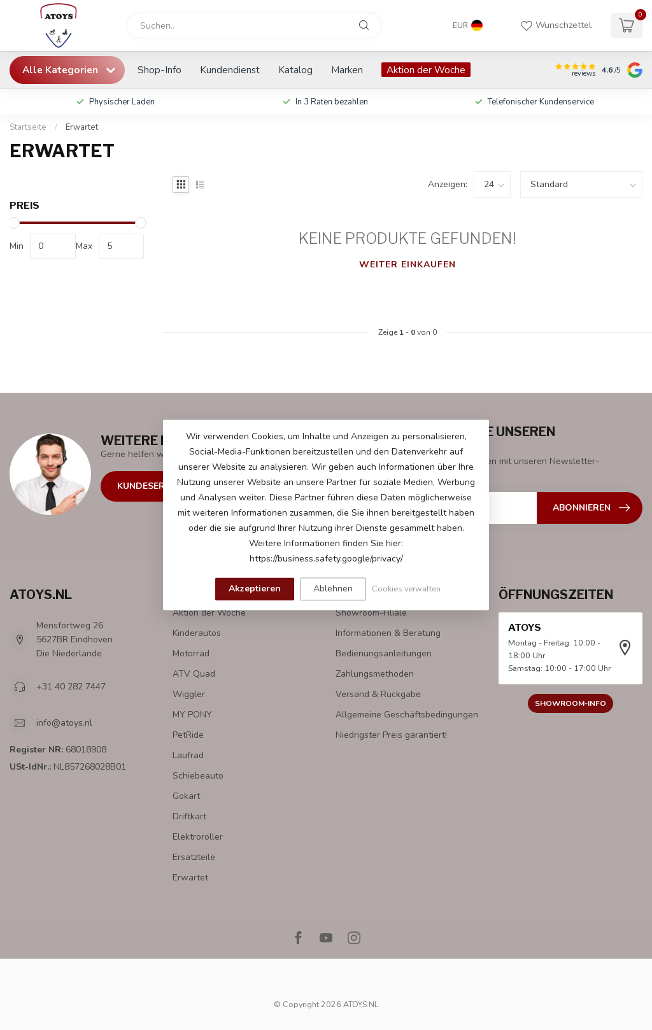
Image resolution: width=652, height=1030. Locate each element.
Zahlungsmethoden (375, 674)
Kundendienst (230, 69)
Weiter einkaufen (407, 264)
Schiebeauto (198, 776)
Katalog (295, 69)
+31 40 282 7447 (71, 687)
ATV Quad (194, 674)
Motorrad (191, 653)
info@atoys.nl (64, 723)
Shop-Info (159, 69)
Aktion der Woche (425, 69)
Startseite (28, 127)
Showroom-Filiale (371, 613)
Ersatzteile (194, 857)
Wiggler (189, 694)
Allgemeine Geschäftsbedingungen (407, 715)
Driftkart (189, 816)
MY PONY (192, 715)
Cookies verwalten (406, 588)
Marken (347, 69)
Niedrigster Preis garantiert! (391, 735)
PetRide (188, 735)
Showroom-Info (570, 703)
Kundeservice (151, 486)
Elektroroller (198, 837)
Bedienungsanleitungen (384, 653)
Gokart (186, 796)
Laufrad (188, 755)
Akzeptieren (255, 588)
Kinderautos (197, 633)
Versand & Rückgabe (378, 694)
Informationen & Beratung (388, 633)
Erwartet (82, 127)
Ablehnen (333, 588)
